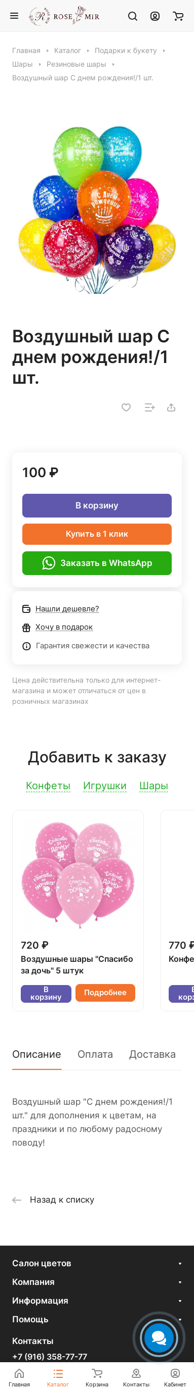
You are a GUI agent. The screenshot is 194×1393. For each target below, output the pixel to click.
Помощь (30, 1319)
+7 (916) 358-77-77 (49, 1357)
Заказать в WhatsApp (97, 563)
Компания (33, 1282)
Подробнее (105, 992)
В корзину (97, 505)
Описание (36, 1054)
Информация (40, 1301)
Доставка (152, 1054)
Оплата (95, 1054)
